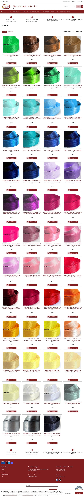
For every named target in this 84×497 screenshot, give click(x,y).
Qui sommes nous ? (5, 474)
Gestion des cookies (32, 474)
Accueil (2, 469)
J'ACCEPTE (79, 493)
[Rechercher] (74, 6)
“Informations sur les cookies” (11, 495)
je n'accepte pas (68, 493)
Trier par (65, 31)
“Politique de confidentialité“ (28, 495)
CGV (2, 476)
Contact (73, 1)
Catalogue (3, 471)
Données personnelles (32, 476)
